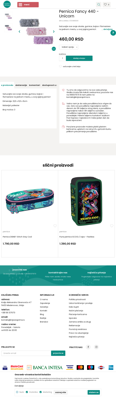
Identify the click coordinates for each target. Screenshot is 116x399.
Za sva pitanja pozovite (13, 273)
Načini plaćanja (76, 310)
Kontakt (43, 310)
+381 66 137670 (8, 312)
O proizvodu (7, 85)
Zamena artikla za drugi (80, 321)
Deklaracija (21, 85)
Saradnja (44, 307)
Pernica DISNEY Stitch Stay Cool (17, 237)
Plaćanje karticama (78, 314)
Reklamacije (74, 325)
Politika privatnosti (77, 299)
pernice (6, 232)
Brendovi (44, 321)
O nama (44, 299)
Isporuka (73, 318)
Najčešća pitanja (76, 336)
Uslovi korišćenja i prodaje (81, 303)
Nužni (21, 392)
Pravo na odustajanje (79, 333)
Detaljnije (108, 29)
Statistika (33, 392)
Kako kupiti (74, 307)
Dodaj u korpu (79, 58)
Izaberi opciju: (68, 47)
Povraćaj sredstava (78, 329)
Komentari (34, 85)
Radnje (43, 318)
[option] (8, 16)
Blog (42, 314)
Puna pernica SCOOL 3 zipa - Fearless (76, 237)
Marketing (47, 392)
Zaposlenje (45, 303)
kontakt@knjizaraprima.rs (78, 97)
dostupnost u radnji (52, 85)
